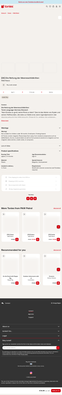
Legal (31, 339)
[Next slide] (58, 230)
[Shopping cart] (53, 6)
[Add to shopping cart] (17, 242)
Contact (5, 306)
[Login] (56, 6)
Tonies (9, 13)
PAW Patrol (16, 13)
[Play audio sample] (3, 217)
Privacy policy (24, 357)
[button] (50, 6)
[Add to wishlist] (59, 17)
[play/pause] (3, 88)
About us (31, 330)
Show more (4, 124)
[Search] (47, 6)
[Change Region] (56, 306)
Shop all (3, 13)
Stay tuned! (31, 344)
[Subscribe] (58, 351)
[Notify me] (56, 391)
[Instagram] (30, 376)
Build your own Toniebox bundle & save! (31, 2)
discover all (57, 211)
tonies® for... (31, 334)
